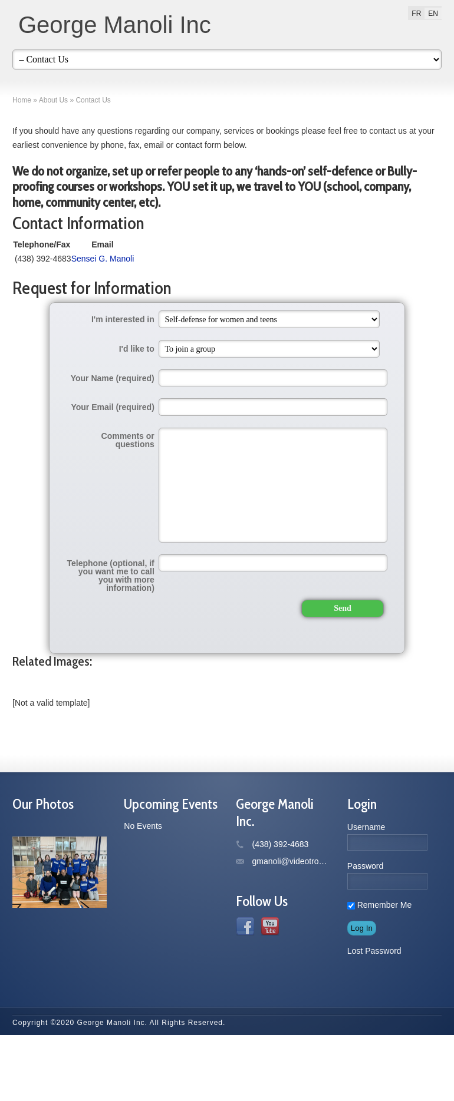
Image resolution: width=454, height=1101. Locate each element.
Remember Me (379, 971)
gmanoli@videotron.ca (293, 927)
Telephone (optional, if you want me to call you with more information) (110, 617)
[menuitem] (416, 13)
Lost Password (374, 1016)
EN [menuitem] (433, 13)
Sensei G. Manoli (259, 287)
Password (365, 932)
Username (366, 893)
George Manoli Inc (114, 25)
